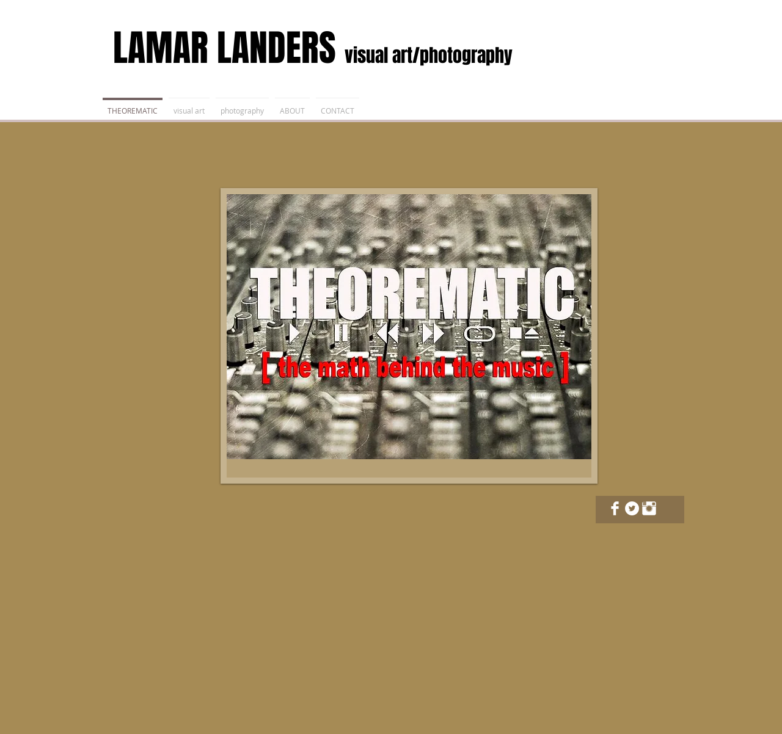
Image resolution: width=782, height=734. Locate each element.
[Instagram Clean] (649, 508)
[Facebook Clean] (615, 508)
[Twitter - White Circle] (632, 508)
